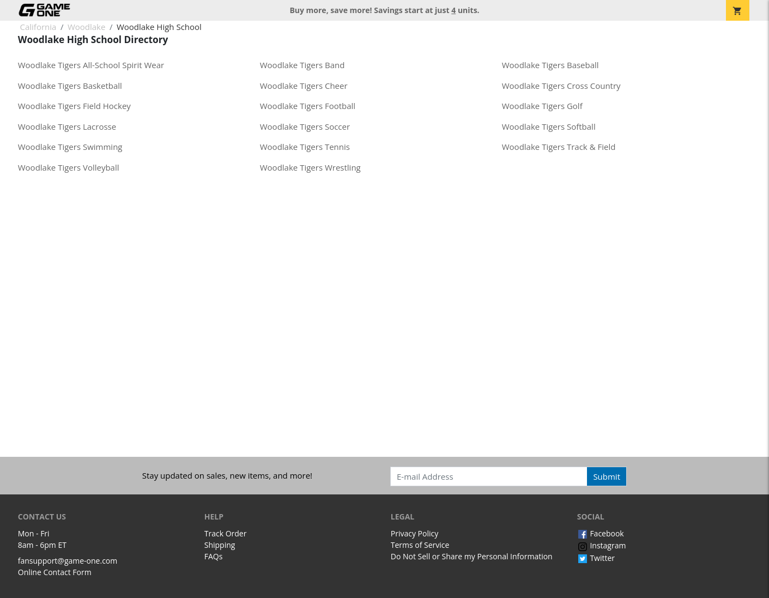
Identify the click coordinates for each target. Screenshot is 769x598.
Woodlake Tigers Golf (542, 105)
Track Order (225, 533)
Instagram (601, 545)
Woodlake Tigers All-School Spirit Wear (91, 64)
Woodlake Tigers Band (302, 64)
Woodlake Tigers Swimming (70, 146)
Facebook (600, 533)
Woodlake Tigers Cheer (304, 85)
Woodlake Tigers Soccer (305, 126)
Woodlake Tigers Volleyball (68, 167)
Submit (606, 476)
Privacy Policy (414, 533)
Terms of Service (420, 545)
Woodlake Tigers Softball (549, 126)
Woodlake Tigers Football (307, 105)
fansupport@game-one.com (68, 560)
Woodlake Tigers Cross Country (561, 85)
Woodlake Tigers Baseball (550, 64)
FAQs (213, 556)
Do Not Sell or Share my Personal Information (472, 556)
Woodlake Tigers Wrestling (310, 167)
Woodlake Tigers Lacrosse (67, 126)
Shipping (219, 545)
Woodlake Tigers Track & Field (559, 146)
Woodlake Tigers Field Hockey (74, 105)
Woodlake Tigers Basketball (70, 85)
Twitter (596, 558)
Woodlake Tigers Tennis (305, 146)
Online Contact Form (55, 572)
